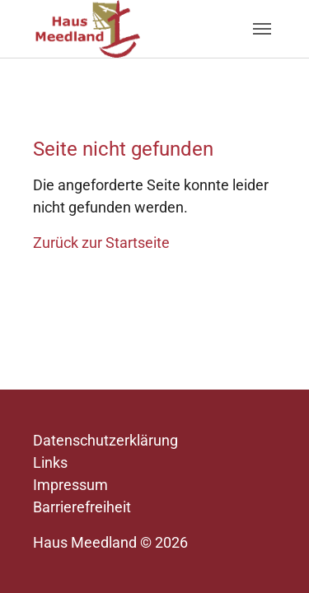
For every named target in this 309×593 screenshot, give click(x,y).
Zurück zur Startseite (101, 242)
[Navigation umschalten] (262, 29)
